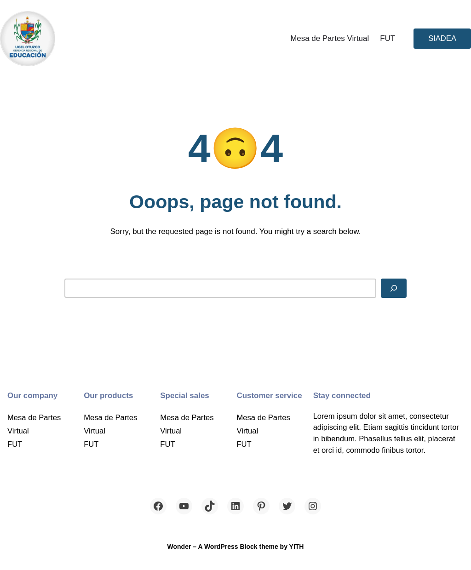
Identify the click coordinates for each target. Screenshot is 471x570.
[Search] (394, 288)
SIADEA (442, 38)
